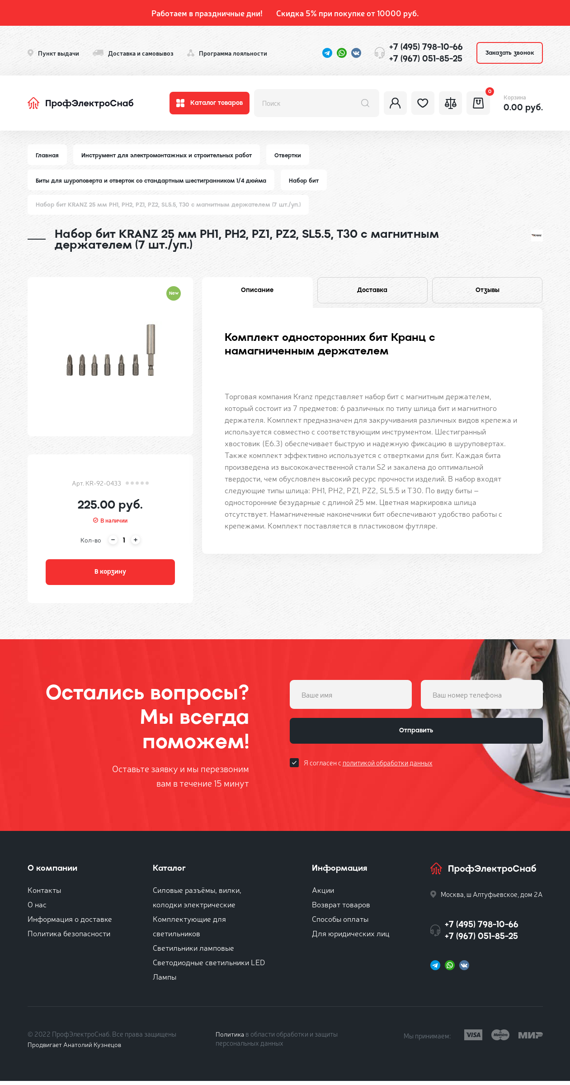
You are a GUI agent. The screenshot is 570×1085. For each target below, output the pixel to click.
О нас (37, 908)
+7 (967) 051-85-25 (425, 58)
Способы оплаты (340, 922)
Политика (230, 1038)
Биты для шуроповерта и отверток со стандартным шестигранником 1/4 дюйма (154, 181)
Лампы (164, 980)
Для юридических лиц (351, 937)
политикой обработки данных (388, 769)
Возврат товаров (341, 908)
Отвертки (292, 155)
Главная (47, 155)
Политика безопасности (69, 937)
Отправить (416, 736)
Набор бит (311, 181)
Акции (323, 893)
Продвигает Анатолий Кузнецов (76, 1048)
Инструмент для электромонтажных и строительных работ (169, 155)
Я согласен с (368, 769)
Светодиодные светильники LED (209, 966)
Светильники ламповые (193, 951)
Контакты (44, 893)
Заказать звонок (509, 52)
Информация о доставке (70, 922)
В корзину (110, 575)
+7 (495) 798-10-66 (426, 47)
